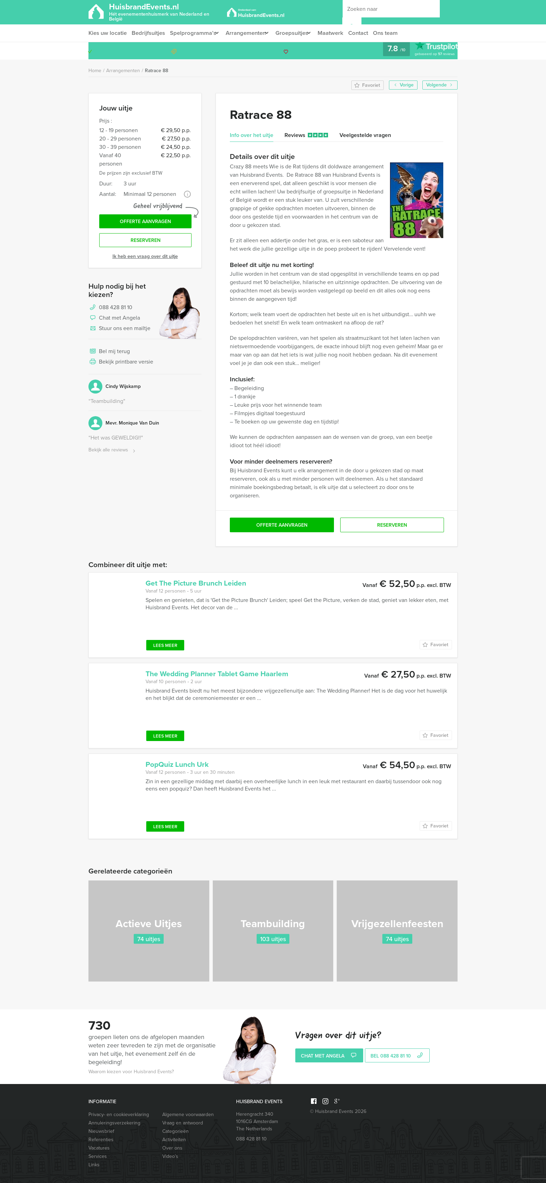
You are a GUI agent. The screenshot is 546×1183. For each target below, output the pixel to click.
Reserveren (146, 242)
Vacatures (99, 1148)
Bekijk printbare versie (120, 364)
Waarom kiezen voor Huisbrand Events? (131, 1071)
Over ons (172, 1148)
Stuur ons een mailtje (119, 331)
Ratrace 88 (156, 70)
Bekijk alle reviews (112, 453)
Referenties (101, 1139)
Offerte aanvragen (145, 222)
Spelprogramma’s (194, 33)
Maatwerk (340, 33)
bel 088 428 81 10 (397, 1056)
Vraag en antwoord (182, 1123)
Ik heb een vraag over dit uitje (145, 258)
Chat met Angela (114, 320)
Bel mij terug (109, 354)
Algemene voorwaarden (188, 1114)
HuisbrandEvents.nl (166, 11)
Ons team (397, 33)
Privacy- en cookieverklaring (118, 1114)
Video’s (170, 1156)
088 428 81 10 (430, 51)
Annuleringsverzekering (114, 1123)
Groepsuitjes (298, 33)
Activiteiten (174, 1139)
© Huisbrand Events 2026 (338, 1111)
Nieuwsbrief (101, 1131)
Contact (369, 33)
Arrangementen (249, 33)
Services (97, 1156)
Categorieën (175, 1131)
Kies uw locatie (107, 33)
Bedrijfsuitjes (149, 33)
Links (94, 1164)
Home (94, 70)
